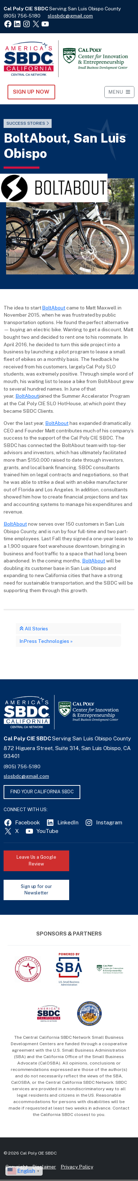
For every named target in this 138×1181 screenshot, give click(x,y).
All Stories (33, 628)
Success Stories (25, 123)
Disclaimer (44, 1167)
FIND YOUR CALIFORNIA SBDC (42, 791)
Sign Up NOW (31, 92)
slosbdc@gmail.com (70, 16)
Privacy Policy (77, 1167)
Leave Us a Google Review (36, 860)
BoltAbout (53, 308)
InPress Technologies (44, 641)
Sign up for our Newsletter (36, 890)
